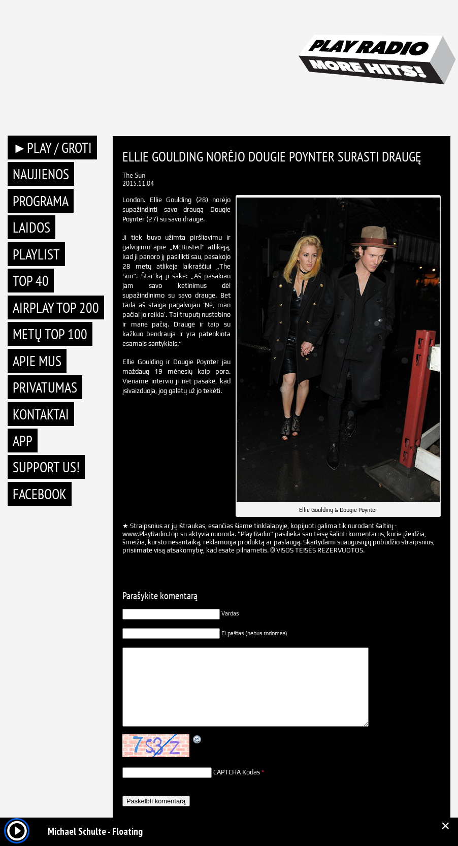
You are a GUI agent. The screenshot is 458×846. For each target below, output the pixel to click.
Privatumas (45, 387)
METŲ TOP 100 (50, 333)
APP (22, 440)
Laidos (31, 227)
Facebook (40, 493)
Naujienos (41, 174)
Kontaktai (41, 414)
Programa (41, 200)
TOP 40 (31, 280)
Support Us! (46, 467)
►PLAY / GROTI (52, 147)
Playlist (36, 254)
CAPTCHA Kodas (236, 772)
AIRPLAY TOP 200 (56, 307)
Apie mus (37, 360)
